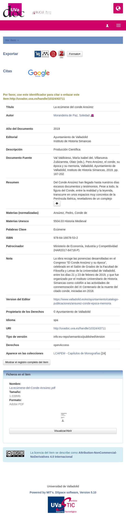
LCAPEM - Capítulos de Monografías (76, 353)
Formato (74, 53)
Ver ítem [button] (12, 40)
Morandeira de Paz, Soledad (71, 115)
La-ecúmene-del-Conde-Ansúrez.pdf (32, 387)
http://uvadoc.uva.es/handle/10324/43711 (37, 98)
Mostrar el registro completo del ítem (26, 362)
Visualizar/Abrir (63, 430)
